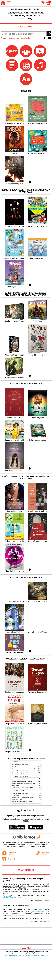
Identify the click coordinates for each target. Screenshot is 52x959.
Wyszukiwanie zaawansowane (13, 38)
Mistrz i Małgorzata (17, 799)
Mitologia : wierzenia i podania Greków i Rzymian (25, 769)
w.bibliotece (11, 844)
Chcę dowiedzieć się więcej (14, 955)
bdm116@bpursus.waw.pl (12, 897)
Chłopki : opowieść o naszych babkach (22, 781)
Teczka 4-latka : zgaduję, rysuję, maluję (22, 787)
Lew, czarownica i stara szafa (20, 764)
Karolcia (14, 766)
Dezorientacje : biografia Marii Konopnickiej (23, 797)
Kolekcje (28, 38)
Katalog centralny (26, 26)
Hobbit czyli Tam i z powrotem (20, 771)
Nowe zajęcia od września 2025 (16, 906)
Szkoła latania (15, 785)
